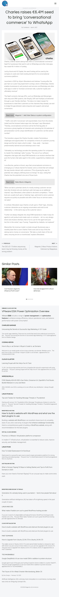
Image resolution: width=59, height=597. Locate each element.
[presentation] (15, 276)
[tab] (26, 299)
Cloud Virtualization (9, 523)
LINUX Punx (6, 447)
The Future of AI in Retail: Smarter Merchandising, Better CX (22, 572)
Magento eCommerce (29, 8)
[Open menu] (55, 3)
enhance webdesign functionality (43, 423)
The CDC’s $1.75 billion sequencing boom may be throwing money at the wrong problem (15, 247)
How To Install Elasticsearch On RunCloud (16, 451)
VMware (7, 316)
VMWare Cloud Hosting (9, 308)
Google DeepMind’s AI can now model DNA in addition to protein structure (27, 558)
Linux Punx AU (7, 394)
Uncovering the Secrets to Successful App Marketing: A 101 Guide (24, 329)
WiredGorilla (7, 376)
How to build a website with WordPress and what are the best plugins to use (27, 527)
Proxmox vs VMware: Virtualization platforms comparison (21, 436)
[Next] (55, 283)
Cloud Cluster (8, 359)
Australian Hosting (8, 463)
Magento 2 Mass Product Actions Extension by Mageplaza (44, 246)
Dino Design (6, 575)
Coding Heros (7, 342)
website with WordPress (17, 420)
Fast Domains (7, 536)
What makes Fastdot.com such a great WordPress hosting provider (24, 511)
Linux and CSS (7, 506)
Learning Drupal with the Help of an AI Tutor (16, 363)
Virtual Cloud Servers (9, 432)
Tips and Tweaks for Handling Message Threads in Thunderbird (23, 398)
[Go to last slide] (4, 283)
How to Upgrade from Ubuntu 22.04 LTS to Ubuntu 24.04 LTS (22, 540)
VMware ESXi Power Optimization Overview (25, 311)
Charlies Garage (9, 325)
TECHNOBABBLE (8, 554)
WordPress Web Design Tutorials (12, 489)
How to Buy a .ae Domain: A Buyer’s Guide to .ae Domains (22, 346)
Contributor (26, 27)
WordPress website (37, 425)
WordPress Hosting (8, 410)
